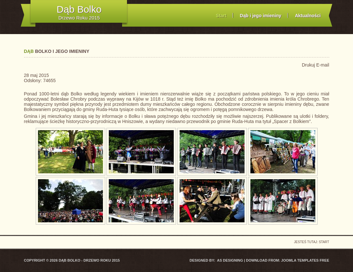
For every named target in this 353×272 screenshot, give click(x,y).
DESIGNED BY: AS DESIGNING (217, 260)
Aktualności (308, 15)
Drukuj (309, 65)
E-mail (322, 65)
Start (221, 15)
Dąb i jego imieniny (261, 15)
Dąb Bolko (79, 9)
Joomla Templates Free (305, 260)
